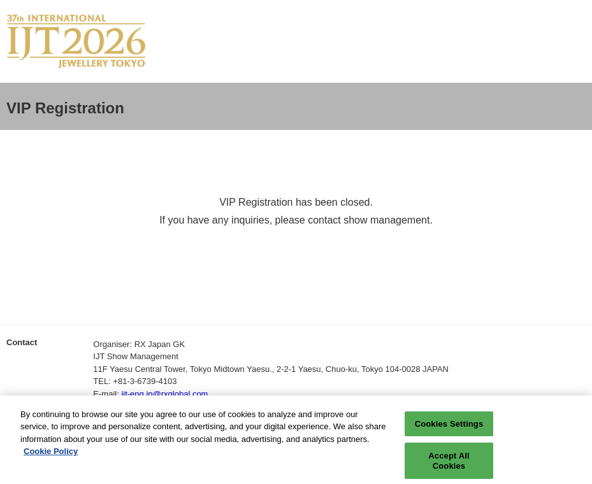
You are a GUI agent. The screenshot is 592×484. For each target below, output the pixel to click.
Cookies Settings (449, 429)
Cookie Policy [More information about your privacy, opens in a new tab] (51, 457)
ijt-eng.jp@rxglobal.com (164, 394)
